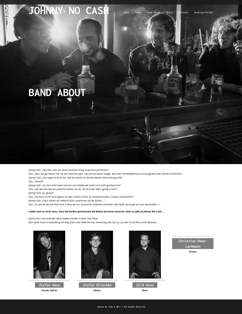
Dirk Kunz (145, 285)
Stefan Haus (49, 285)
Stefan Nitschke (97, 285)
